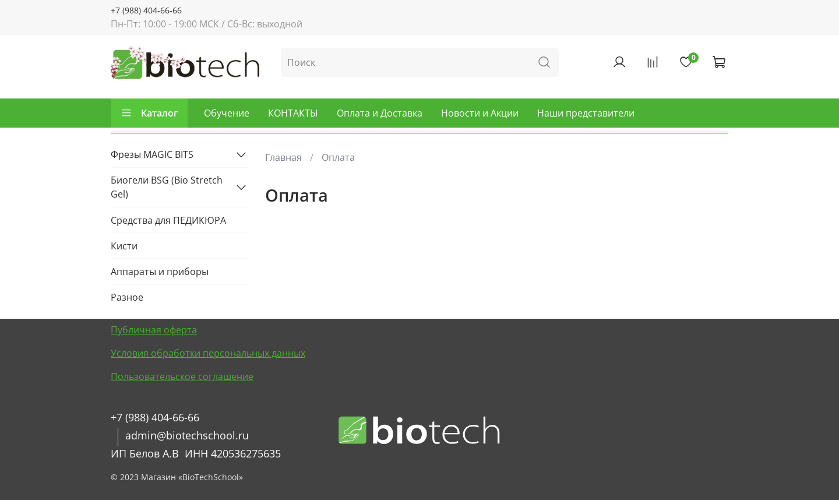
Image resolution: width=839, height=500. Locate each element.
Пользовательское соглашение (182, 376)
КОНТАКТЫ (293, 113)
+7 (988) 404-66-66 (146, 10)
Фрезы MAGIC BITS (152, 154)
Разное (127, 297)
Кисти (124, 246)
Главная (283, 157)
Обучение (226, 113)
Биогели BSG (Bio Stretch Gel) (167, 187)
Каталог (149, 113)
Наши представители (585, 113)
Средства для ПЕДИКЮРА (168, 220)
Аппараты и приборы (160, 271)
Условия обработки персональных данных (208, 353)
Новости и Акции (480, 113)
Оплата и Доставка (379, 113)
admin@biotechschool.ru (187, 435)
